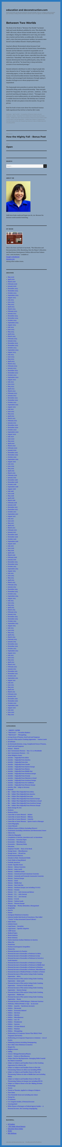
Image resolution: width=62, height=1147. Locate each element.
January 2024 (12, 341)
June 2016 (11, 548)
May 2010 (11, 714)
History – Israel (13, 880)
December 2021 (13, 398)
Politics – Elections (14, 1013)
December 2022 (13, 370)
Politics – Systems (14, 1024)
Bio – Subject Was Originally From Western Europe (24, 805)
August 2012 (12, 653)
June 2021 (11, 411)
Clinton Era (11, 833)
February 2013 (12, 639)
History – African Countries (16, 867)
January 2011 (12, 696)
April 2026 (11, 279)
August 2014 (12, 598)
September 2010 (13, 705)
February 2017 (12, 530)
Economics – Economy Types (17, 839)
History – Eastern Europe (16, 878)
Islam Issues (21, 117)
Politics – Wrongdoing (15, 1031)
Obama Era (11, 949)
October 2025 (12, 293)
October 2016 (12, 539)
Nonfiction (27, 117)
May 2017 (11, 523)
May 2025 (11, 304)
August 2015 (12, 571)
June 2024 (11, 329)
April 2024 (11, 334)
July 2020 (11, 436)
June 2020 (11, 439)
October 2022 (12, 375)
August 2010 (12, 708)
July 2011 (10, 682)
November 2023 (13, 345)
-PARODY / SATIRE (14, 730)
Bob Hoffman (12, 1133)
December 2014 (13, 589)
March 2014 (11, 610)
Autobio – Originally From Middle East (20, 771)
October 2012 (12, 648)
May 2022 (11, 386)
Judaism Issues (12, 924)
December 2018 (13, 480)
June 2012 (11, 657)
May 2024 (11, 332)
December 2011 (12, 671)
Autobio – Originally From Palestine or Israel (22, 778)
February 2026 (12, 284)
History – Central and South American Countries (23, 874)
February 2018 (12, 502)
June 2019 (11, 466)
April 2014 (11, 607)
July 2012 (11, 655)
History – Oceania (13, 890)
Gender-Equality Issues (38, 116)
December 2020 (13, 425)
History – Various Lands (15, 901)
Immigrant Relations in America (18, 915)
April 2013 (11, 635)
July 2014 (11, 600)
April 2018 (11, 498)
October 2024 (12, 320)
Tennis (10, 1088)
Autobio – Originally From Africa (18, 757)
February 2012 (12, 667)
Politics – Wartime (14, 1029)
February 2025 (12, 311)
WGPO (10, 1131)
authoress (8, 114)
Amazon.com (10, 259)
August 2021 (12, 407)
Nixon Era (11, 942)
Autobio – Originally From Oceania (19, 776)
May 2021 (11, 414)
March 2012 (11, 664)
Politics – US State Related (16, 1026)
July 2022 (11, 382)
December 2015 (13, 562)
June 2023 (11, 357)
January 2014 (12, 614)
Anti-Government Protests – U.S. (18, 753)
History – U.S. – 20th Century (17, 894)
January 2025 (12, 313)
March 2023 (11, 363)
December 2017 (13, 507)
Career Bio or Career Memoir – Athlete (20, 814)
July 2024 (11, 327)
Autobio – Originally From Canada (19, 764)
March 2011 (11, 692)
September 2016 (13, 541)
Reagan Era (11, 1047)
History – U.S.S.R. (13, 899)
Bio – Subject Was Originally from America (21, 794)
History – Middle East (15, 883)
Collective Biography (14, 835)
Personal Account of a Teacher (17, 951)
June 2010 (11, 712)
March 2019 (11, 473)
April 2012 (11, 662)
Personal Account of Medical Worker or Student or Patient (26, 972)
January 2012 (12, 669)
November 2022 (13, 373)
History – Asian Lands (15, 869)
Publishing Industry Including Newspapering (22, 1042)
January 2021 (12, 423)
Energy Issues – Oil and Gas (17, 853)
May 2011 (11, 687)
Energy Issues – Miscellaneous (17, 851)
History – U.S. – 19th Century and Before (21, 892)
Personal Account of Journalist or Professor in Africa (24, 953)
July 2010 (11, 710)
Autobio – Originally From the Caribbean (21, 782)
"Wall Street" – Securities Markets (19, 732)
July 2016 (11, 546)
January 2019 (12, 477)
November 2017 (13, 509)
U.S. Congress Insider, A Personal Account (21, 1101)
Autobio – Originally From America (19, 760)
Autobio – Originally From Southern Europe (22, 780)
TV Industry (11, 1099)
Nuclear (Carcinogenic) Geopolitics (19, 947)
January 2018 (12, 505)
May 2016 (11, 550)
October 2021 (12, 402)
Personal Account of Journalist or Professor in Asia (24, 956)
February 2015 (12, 585)
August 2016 (12, 543)
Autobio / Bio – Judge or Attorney (18, 787)
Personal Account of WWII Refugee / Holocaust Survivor (25, 1001)
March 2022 (12, 391)
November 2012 (13, 646)
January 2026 (12, 286)
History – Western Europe (16, 903)
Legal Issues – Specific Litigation (18, 928)
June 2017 (11, 521)
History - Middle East (11, 117)
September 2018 (13, 487)
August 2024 (12, 325)
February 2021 (12, 420)
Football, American (14, 862)
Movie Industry (13, 935)
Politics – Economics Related (17, 1010)
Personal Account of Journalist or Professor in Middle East (26, 965)
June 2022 (11, 384)
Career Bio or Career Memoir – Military (20, 817)
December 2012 (13, 644)
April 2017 (11, 525)
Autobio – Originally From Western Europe (21, 785)
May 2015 (11, 578)
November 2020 (13, 427)
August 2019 (12, 461)
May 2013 (11, 632)
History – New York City (15, 885)
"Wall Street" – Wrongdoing (17, 735)
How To (10, 910)
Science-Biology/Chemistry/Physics (19, 1054)
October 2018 (12, 484)
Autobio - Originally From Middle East (22, 116)
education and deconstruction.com (27, 10)
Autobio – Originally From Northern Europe (22, 773)
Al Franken (11, 1124)
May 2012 (11, 660)
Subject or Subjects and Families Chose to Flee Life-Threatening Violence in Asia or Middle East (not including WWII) (26, 121)
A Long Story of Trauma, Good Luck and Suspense (24, 737)
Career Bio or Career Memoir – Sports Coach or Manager (26, 821)
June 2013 (11, 630)
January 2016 (12, 559)
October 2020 (12, 430)
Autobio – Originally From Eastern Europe (21, 767)
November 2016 (13, 537)
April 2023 (11, 361)
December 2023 (13, 343)
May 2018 (11, 496)
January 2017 (12, 532)
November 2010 (13, 701)
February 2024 (12, 338)
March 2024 (12, 336)
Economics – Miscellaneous (17, 842)
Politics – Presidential (15, 1022)
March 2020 (12, 446)
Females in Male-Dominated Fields (19, 858)
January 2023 (12, 368)
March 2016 (11, 555)
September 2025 (13, 295)
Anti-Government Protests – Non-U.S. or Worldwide (25, 751)
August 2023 (12, 352)
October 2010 (12, 703)
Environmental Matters (15, 855)
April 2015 (11, 580)
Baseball (10, 789)
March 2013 (11, 637)
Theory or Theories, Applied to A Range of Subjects (24, 1090)
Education (11, 846)
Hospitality (11, 908)
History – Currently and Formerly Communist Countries (26, 876)
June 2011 (11, 685)
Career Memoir (12, 826)
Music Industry (12, 937)
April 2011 (11, 689)
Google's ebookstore (12, 257)
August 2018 (12, 489)
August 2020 (12, 434)
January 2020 (12, 450)
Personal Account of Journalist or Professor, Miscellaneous (26, 969)
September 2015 (13, 569)
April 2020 (11, 443)
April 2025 (11, 307)
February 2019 (12, 475)
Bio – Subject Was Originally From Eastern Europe (24, 798)
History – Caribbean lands (16, 871)
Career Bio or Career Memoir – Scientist (20, 819)
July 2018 (11, 491)
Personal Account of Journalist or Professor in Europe (25, 962)
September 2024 (13, 322)
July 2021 (11, 409)
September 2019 (13, 459)
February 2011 (12, 694)
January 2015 (12, 587)
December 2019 (13, 452)
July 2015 (11, 573)
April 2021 (11, 416)
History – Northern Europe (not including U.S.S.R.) (24, 887)
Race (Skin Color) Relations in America (20, 1045)
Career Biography (13, 824)
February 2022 (12, 393)
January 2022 (12, 395)
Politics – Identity (13, 1015)
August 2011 (11, 680)
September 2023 (13, 350)
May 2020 (11, 441)
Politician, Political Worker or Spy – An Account (23, 1004)
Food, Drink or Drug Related (17, 860)
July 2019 (11, 464)
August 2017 (12, 516)
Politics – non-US (13, 1019)
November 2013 (13, 619)
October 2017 (12, 512)
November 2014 (13, 591)
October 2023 (12, 348)
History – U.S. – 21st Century (17, 896)
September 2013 (13, 623)
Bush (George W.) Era (14, 808)
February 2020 (12, 448)
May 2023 (11, 359)
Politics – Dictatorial (14, 1008)
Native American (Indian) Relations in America (23, 940)
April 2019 (11, 471)
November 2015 (13, 564)
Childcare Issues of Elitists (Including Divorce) (22, 828)
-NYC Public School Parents (16, 1126)
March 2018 (11, 500)
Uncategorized (12, 1104)
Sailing (10, 1051)
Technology (11, 1086)
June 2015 (11, 575)
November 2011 (13, 673)
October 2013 (12, 621)
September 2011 (13, 678)
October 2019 (12, 457)
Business (10, 810)
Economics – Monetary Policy (17, 844)
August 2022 (12, 379)
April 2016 (11, 553)
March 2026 (12, 281)
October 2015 (12, 566)
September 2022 (13, 377)
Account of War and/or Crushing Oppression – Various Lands (27, 739)
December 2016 (13, 534)
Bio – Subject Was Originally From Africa (21, 792)
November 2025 (13, 291)
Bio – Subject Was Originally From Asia (20, 796)
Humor (10, 912)
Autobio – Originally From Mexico (19, 769)
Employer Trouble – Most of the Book (20, 849)
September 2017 (13, 514)
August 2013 (12, 626)
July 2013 (10, 628)
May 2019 (11, 468)
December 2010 (13, 698)
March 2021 (11, 418)
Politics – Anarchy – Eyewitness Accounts (21, 1006)
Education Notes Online (15, 1129)
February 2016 (12, 557)
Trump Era (11, 1097)
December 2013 (13, 616)
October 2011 (12, 676)
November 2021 (13, 400)
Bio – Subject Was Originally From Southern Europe (24, 803)
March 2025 (12, 309)
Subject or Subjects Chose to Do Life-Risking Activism (25, 1083)
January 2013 (12, 641)
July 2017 (10, 518)
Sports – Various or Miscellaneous (19, 1056)
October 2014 (12, 594)
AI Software (11, 741)
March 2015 (11, 582)
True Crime (11, 1092)
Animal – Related (13, 748)
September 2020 (13, 432)
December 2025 (13, 288)
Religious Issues (13, 1049)
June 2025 (11, 302)
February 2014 (12, 612)
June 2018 (11, 493)
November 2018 (13, 482)
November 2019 (13, 455)
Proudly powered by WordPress (34, 1142)
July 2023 (11, 354)
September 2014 (13, 596)
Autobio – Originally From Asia (18, 762)
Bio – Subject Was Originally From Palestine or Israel (25, 801)
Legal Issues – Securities (16, 926)
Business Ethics (13, 812)
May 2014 (11, 605)
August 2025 (12, 297)
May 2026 (11, 277)
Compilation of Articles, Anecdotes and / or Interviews (25, 837)
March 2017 (11, 528)
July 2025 (11, 300)
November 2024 (13, 318)
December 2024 (13, 316)
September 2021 (13, 404)
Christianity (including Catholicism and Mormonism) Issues (27, 830)
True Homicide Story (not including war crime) (23, 1095)
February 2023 (12, 366)
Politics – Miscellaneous (15, 1017)
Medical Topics (12, 933)
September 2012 (13, 651)
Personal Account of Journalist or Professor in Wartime (25, 967)
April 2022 (11, 389)
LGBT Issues (12, 931)
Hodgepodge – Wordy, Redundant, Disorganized (23, 906)
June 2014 (11, 603)
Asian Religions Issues (15, 755)
